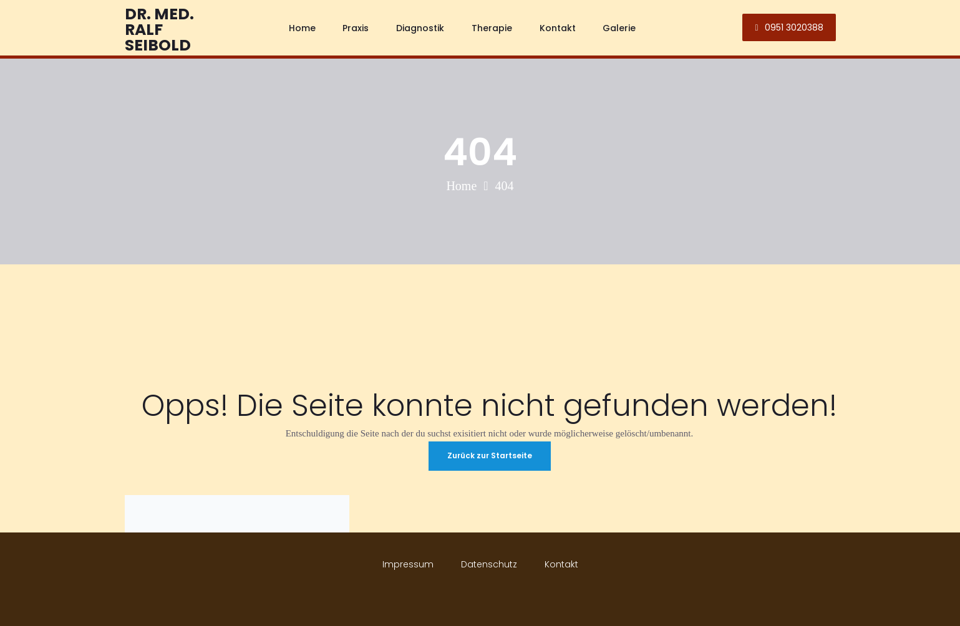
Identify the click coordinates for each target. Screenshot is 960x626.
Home (461, 186)
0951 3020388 (789, 27)
